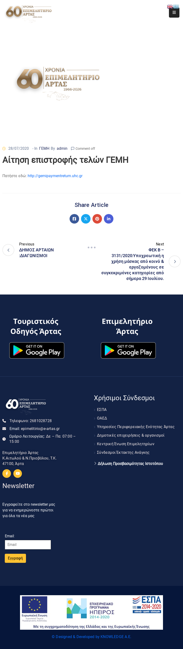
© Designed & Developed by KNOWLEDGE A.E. (91, 636)
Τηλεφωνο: (31, 421)
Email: (35, 428)
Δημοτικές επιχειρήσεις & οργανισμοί (130, 435)
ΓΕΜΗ (44, 148)
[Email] (28, 544)
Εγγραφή (15, 558)
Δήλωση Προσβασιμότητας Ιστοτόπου (130, 464)
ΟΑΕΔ (102, 418)
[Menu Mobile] (174, 12)
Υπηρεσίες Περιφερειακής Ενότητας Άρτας (136, 426)
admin (62, 148)
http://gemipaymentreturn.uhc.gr (55, 176)
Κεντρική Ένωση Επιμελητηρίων (125, 444)
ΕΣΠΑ (102, 409)
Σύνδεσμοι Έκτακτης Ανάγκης (123, 452)
